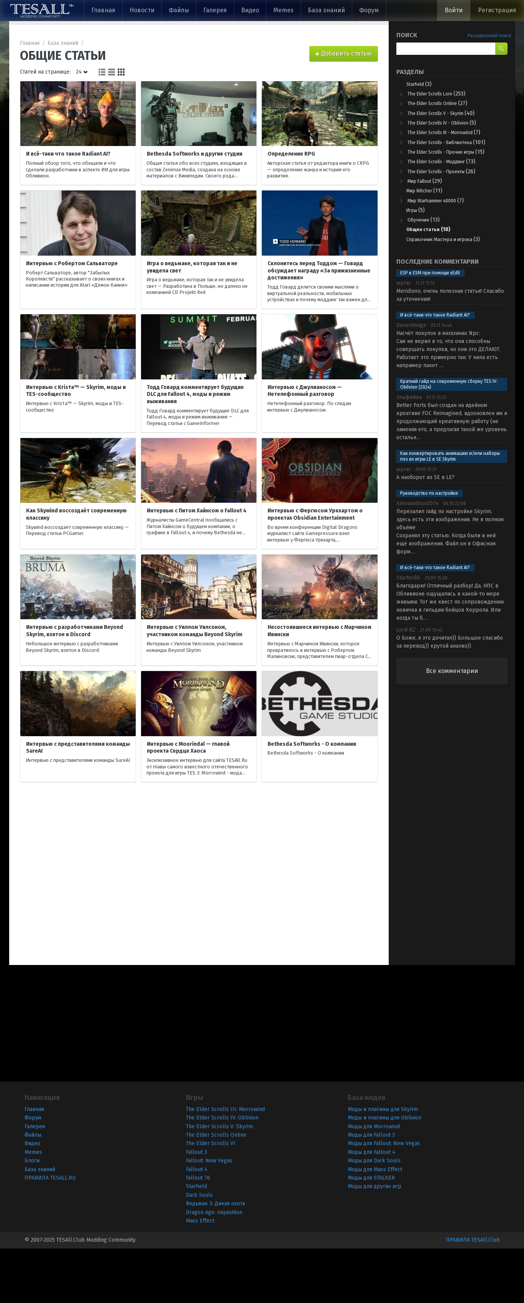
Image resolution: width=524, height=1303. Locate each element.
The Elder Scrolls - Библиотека (452, 163)
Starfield (424, 84)
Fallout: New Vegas (209, 1215)
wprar (403, 338)
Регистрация (497, 10)
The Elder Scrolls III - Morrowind (453, 143)
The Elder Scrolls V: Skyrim (219, 1181)
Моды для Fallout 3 (371, 1189)
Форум (369, 10)
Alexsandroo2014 (417, 558)
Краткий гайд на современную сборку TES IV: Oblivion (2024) (449, 439)
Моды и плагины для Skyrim (383, 1163)
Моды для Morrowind (374, 1181)
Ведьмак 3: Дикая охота (215, 1258)
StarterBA (408, 632)
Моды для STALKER (371, 1232)
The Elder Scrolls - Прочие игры (454, 181)
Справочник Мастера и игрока (453, 289)
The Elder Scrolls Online (447, 106)
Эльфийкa (409, 452)
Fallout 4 (196, 1224)
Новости (142, 10)
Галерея (215, 10)
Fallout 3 (196, 1206)
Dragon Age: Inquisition (214, 1267)
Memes (283, 10)
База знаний (326, 10)
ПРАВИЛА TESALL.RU (50, 1232)
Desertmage (411, 380)
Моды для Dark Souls (374, 1215)
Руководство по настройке (429, 548)
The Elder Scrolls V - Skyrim (452, 117)
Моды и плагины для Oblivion (384, 1172)
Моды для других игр (374, 1241)
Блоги (32, 1215)
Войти (454, 10)
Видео (250, 10)
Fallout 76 (198, 1232)
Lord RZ (406, 684)
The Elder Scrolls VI (210, 1198)
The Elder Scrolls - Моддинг (453, 196)
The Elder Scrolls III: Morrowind (225, 1163)
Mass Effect (200, 1275)
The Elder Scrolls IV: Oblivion (222, 1172)
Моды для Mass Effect (375, 1224)
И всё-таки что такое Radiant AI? (435, 370)
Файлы (179, 10)
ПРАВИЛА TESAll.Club (473, 1295)
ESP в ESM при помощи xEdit (430, 327)
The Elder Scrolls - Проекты (453, 208)
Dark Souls (199, 1249)
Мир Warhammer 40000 (446, 241)
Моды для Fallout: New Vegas (384, 1198)
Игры (419, 252)
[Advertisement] (452, 866)
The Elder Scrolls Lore (445, 95)
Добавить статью (346, 53)
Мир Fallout (430, 219)
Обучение (427, 263)
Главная (103, 10)
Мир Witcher (431, 229)
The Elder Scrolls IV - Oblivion (453, 128)
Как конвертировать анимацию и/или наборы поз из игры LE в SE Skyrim (450, 511)
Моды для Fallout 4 (371, 1206)
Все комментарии (452, 725)
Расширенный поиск (489, 35)
